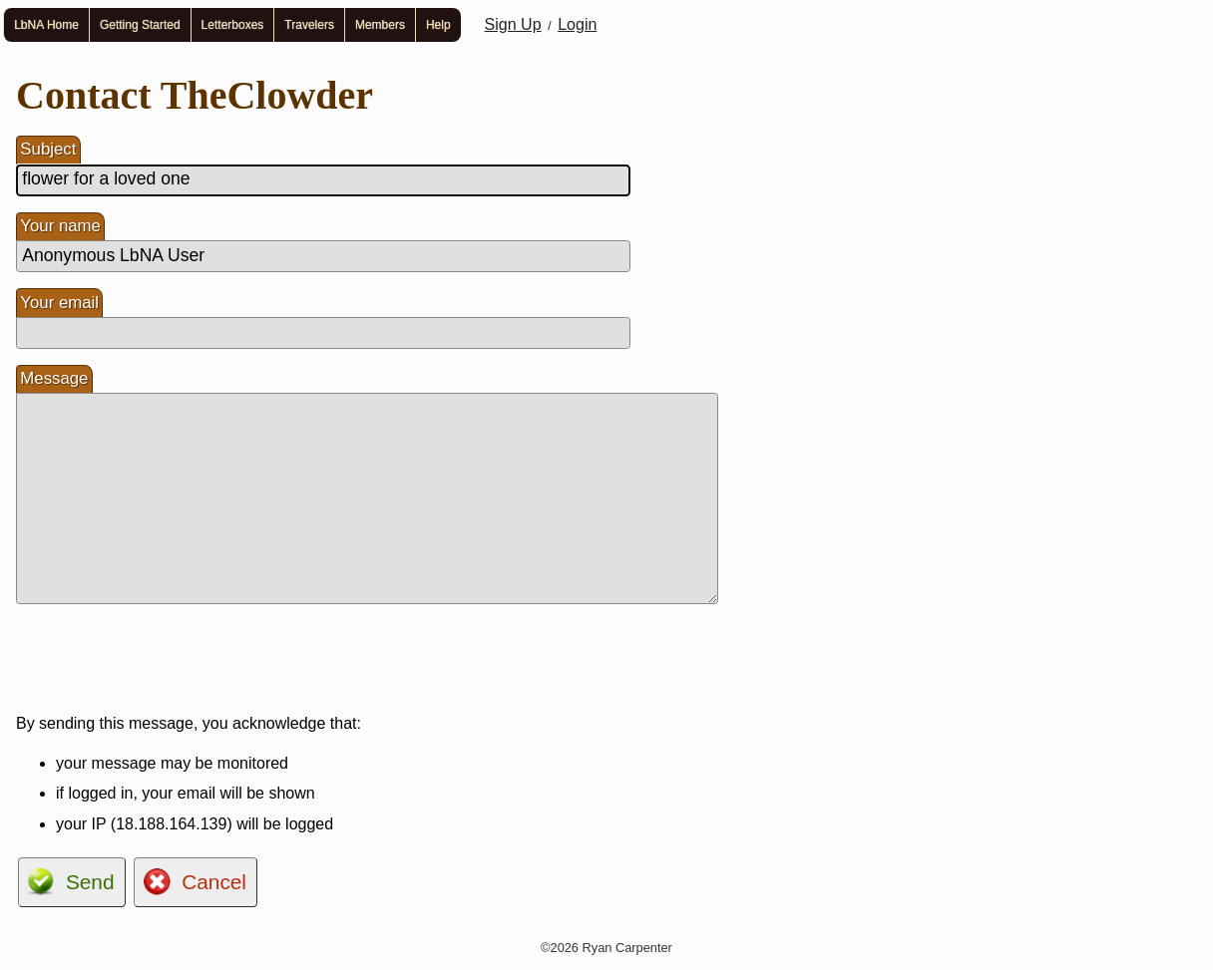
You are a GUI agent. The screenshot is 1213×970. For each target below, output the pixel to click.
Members (380, 25)
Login (577, 24)
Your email (59, 302)
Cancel (214, 881)
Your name (60, 225)
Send (90, 881)
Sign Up (513, 24)
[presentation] (167, 659)
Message (54, 378)
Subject (48, 149)
